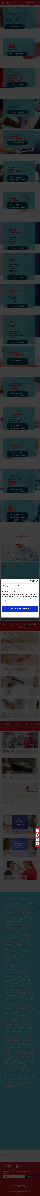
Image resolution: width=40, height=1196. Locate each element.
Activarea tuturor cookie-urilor (20, 608)
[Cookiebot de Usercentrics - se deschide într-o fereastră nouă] (30, 581)
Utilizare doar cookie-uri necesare (20, 614)
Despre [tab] (33, 586)
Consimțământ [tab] (7, 586)
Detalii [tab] (20, 586)
